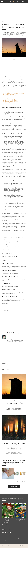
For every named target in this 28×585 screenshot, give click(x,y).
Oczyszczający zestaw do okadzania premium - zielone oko (20, 481)
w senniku (10, 94)
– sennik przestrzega (11, 100)
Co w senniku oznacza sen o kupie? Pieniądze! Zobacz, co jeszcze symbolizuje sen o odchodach (14, 403)
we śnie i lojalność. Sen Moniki (13, 90)
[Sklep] (22, 1)
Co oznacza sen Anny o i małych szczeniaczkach (15, 93)
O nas (3, 536)
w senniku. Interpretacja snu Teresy (14, 92)
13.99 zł (7, 520)
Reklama (15, 534)
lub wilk (8, 102)
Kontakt (3, 534)
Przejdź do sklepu (14, 486)
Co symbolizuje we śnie (12, 95)
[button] (2, 1)
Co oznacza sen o (11, 105)
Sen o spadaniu (7, 310)
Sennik (3, 21)
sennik (5, 361)
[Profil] (25, 1)
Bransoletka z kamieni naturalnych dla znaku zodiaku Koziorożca (8, 481)
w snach (8, 96)
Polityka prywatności (5, 538)
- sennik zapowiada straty (11, 101)
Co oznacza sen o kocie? (9, 307)
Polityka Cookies (17, 538)
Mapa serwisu (4, 540)
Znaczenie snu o (11, 103)
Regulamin (16, 536)
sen (11, 361)
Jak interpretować (10, 99)
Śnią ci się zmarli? (7, 309)
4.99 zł (20, 520)
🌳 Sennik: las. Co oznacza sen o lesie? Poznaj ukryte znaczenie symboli (14, 444)
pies (9, 361)
